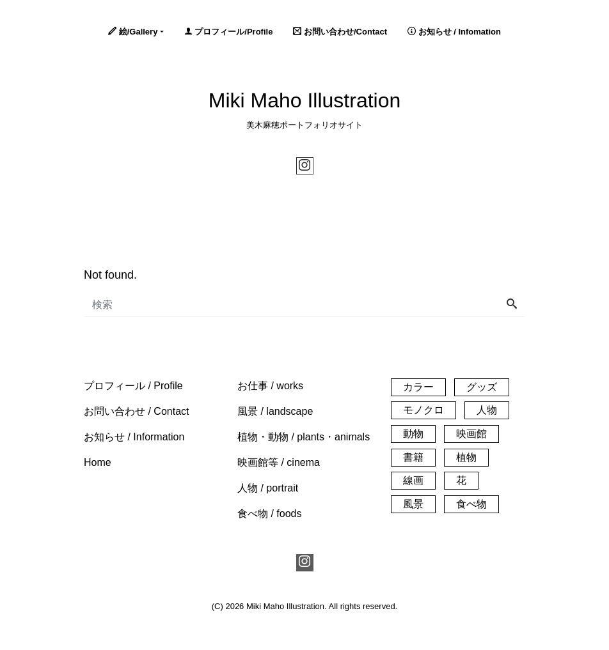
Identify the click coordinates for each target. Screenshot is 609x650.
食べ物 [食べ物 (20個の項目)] (471, 504)
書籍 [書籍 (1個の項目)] (413, 457)
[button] (133, 385)
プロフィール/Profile (228, 31)
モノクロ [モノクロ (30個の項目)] (423, 410)
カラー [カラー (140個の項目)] (418, 387)
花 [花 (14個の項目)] (461, 480)
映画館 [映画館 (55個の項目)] (471, 433)
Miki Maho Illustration (305, 100)
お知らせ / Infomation (454, 31)
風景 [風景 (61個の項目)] (413, 504)
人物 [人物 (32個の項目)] (487, 410)
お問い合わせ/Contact (340, 31)
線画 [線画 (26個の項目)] (413, 480)
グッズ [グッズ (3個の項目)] (481, 387)
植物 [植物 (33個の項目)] (466, 457)
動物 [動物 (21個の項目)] (413, 433)
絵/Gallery (132, 31)
